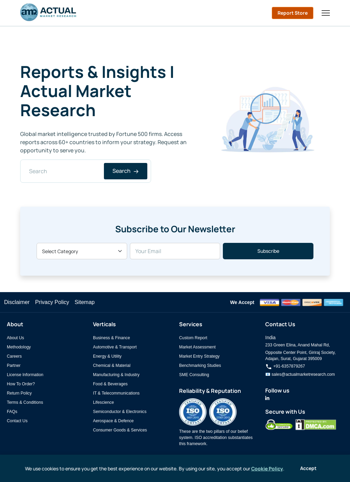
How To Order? (21, 384)
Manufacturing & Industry (116, 374)
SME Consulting (194, 374)
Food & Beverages (110, 384)
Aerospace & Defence (113, 420)
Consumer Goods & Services (120, 430)
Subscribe (268, 251)
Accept (308, 468)
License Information (25, 374)
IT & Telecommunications (116, 393)
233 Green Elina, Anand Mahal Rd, (297, 345)
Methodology (19, 347)
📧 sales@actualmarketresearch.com (300, 374)
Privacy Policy (52, 302)
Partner (14, 365)
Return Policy (19, 393)
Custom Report (193, 337)
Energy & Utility (107, 356)
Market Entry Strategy (199, 356)
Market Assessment (197, 347)
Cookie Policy (267, 468)
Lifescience (103, 402)
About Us (15, 337)
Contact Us (17, 420)
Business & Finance (111, 337)
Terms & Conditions (25, 402)
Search (125, 171)
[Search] (85, 171)
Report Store (293, 13)
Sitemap (85, 302)
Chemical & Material (112, 365)
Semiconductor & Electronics (120, 411)
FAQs (12, 411)
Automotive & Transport (115, 347)
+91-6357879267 (285, 366)
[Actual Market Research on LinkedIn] (267, 398)
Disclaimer (17, 302)
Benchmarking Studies (200, 365)
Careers (14, 356)
